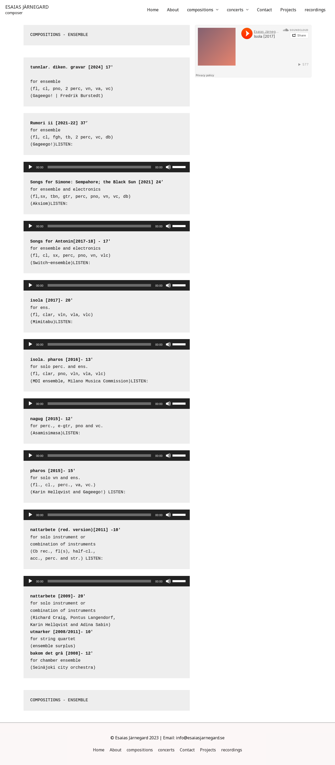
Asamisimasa (46, 433)
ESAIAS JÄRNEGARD (27, 7)
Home (153, 10)
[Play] (30, 167)
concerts (235, 10)
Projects (288, 10)
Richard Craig (49, 618)
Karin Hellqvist (51, 492)
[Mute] (168, 167)
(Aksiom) (40, 203)
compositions (200, 10)
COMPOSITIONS (45, 35)
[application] (107, 167)
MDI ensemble (48, 381)
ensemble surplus (53, 646)
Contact (264, 10)
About (173, 10)
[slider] (99, 167)
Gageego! (43, 144)
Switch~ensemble (51, 263)
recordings (315, 10)
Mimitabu (43, 322)
